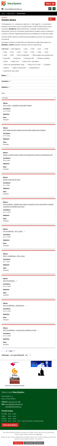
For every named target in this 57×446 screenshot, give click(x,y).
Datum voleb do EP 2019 (11, 179)
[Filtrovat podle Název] (28, 78)
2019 (5, 52)
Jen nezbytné (29, 443)
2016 (32, 49)
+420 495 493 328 (14, 402)
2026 (5, 55)
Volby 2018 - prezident (31, 61)
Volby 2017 (15, 61)
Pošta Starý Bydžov (10, 425)
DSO (12, 55)
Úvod (3, 13)
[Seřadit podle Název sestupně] (8, 75)
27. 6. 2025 (6, 136)
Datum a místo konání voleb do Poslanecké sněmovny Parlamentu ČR (27, 155)
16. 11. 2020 (7, 237)
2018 (46, 49)
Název (4, 75)
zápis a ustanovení (19, 68)
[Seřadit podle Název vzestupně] (8, 74)
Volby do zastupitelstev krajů (14, 64)
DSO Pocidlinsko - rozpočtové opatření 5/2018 (21, 330)
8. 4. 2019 (6, 185)
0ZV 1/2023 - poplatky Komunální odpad (17, 105)
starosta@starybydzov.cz (13, 9)
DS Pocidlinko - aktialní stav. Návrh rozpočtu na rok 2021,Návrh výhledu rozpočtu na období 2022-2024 (28, 205)
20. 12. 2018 (7, 286)
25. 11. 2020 (7, 212)
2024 (39, 52)
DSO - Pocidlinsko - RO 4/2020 (14, 256)
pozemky (7, 58)
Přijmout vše (18, 443)
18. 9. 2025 (6, 160)
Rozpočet (17, 58)
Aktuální (6, 120)
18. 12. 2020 (7, 311)
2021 (19, 52)
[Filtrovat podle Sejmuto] (28, 91)
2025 (46, 52)
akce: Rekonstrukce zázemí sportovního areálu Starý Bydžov (24, 130)
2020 (12, 52)
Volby (6, 61)
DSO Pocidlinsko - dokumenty (15, 305)
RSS (52, 19)
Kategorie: (5, 49)
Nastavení (40, 443)
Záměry (6, 68)
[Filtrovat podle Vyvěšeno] (28, 85)
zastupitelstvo (35, 68)
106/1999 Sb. (16, 49)
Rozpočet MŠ (29, 58)
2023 (32, 52)
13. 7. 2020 (6, 261)
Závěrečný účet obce (11, 71)
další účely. (39, 434)
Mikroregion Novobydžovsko (43, 55)
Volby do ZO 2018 (34, 64)
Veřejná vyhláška (43, 58)
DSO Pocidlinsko (23, 55)
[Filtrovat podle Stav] (28, 97)
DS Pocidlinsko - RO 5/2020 (14, 231)
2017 (39, 49)
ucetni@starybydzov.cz (13, 407)
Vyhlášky (47, 64)
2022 (25, 52)
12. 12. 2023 (6, 111)
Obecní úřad (10, 13)
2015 (25, 49)
